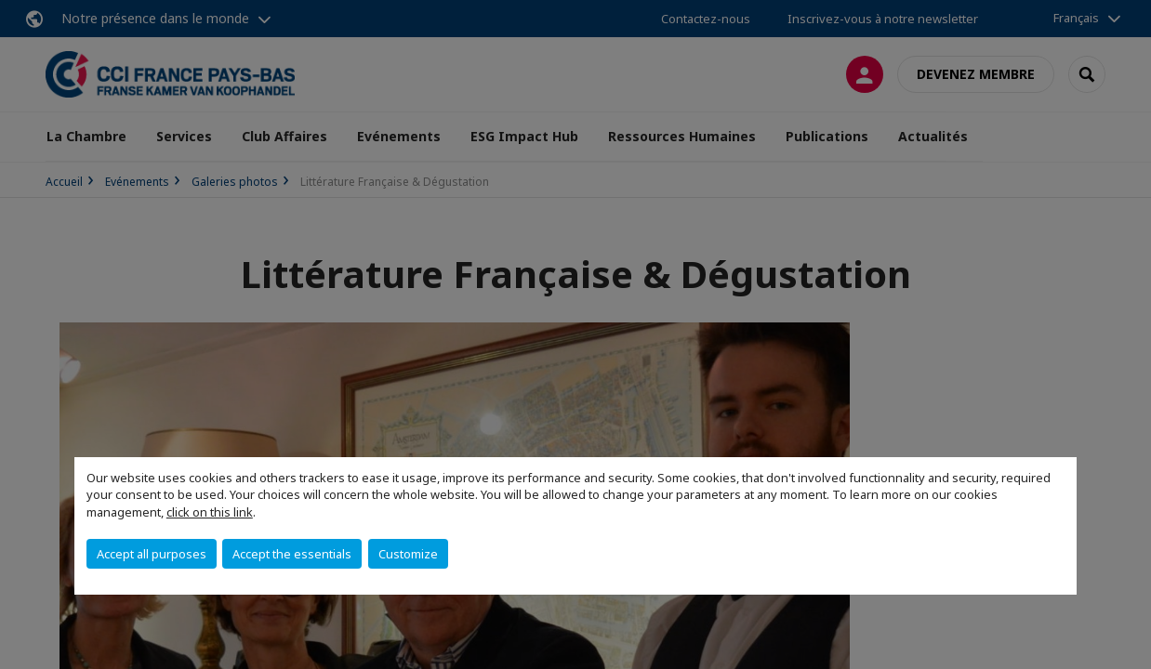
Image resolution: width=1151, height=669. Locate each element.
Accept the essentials (291, 553)
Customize (408, 553)
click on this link (209, 512)
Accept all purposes (151, 553)
